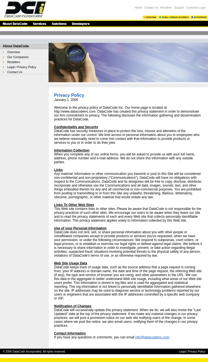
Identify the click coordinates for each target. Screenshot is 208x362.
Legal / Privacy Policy (21, 67)
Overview (13, 52)
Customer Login (196, 7)
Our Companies (18, 57)
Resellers (166, 7)
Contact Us (151, 7)
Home (138, 7)
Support (179, 7)
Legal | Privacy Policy (192, 351)
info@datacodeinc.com (152, 337)
